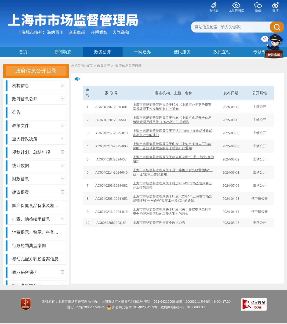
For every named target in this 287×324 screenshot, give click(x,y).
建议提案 (38, 192)
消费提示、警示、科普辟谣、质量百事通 (39, 232)
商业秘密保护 (38, 272)
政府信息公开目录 (128, 66)
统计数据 (38, 165)
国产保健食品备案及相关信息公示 (39, 205)
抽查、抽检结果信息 (38, 219)
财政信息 (38, 179)
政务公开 (103, 66)
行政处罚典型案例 (29, 245)
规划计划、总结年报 (38, 152)
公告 (16, 112)
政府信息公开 (38, 99)
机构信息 (38, 85)
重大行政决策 (38, 139)
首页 (89, 66)
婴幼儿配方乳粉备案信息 (35, 259)
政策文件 (38, 125)
